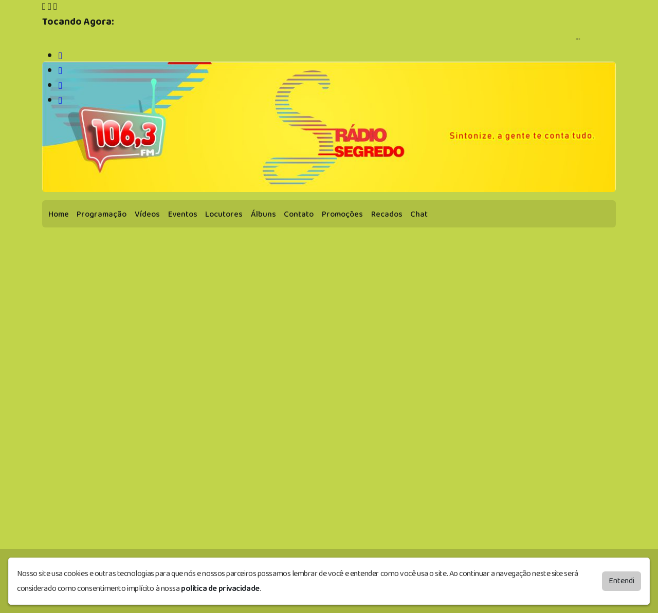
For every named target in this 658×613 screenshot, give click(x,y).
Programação (101, 214)
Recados (387, 214)
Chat (419, 214)
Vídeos (147, 214)
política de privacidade (220, 588)
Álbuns (263, 214)
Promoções (342, 214)
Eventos (182, 214)
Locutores (224, 214)
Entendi (621, 580)
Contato (299, 214)
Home (58, 214)
